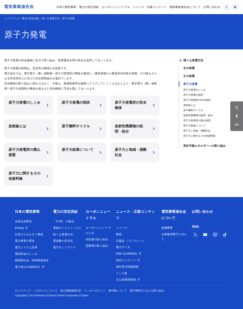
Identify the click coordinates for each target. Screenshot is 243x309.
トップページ (11, 18)
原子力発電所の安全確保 (196, 100)
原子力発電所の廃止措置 (196, 120)
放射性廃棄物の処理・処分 (198, 115)
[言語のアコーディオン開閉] (235, 7)
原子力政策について (194, 125)
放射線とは (189, 105)
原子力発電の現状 (193, 94)
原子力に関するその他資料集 (199, 135)
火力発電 (189, 76)
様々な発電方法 (50, 18)
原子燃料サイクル (193, 110)
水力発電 (189, 68)
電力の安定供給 (30, 18)
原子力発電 (190, 83)
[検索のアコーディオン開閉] (226, 7)
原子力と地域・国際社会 (196, 130)
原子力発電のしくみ (194, 89)
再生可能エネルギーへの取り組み (204, 145)
